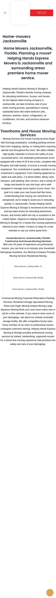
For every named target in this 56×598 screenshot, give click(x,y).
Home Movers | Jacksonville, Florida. (28, 289)
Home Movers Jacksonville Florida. (28, 278)
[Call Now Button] (49, 592)
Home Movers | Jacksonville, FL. (28, 266)
